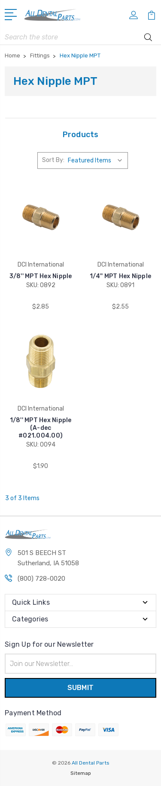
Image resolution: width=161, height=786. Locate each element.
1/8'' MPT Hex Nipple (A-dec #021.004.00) (41, 428)
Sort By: (53, 160)
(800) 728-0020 (41, 578)
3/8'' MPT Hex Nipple (40, 276)
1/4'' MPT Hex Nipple (120, 276)
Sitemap (80, 773)
